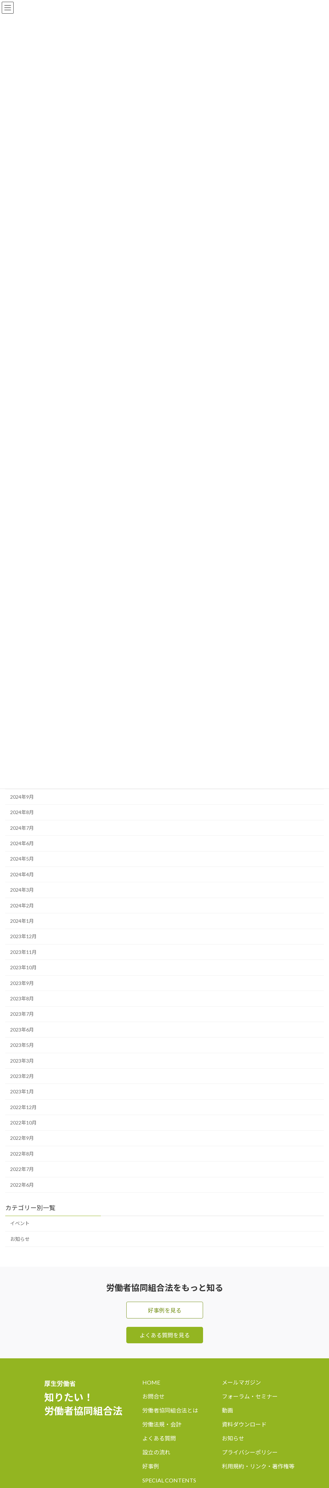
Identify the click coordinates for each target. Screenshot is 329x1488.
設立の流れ (156, 1452)
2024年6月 (22, 843)
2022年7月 (22, 1169)
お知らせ (20, 1239)
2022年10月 (23, 1123)
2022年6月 (22, 1185)
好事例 (150, 1466)
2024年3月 (22, 890)
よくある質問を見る (165, 1335)
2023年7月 (22, 1014)
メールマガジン (241, 1382)
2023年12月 (23, 937)
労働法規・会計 (161, 1424)
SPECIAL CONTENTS (169, 1480)
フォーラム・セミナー (250, 1396)
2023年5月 (22, 1045)
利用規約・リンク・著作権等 (258, 1466)
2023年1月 (22, 1092)
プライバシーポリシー (250, 1452)
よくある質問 (159, 1438)
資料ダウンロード (244, 1424)
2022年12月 (23, 1107)
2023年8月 (22, 998)
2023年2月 (22, 1076)
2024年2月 (22, 905)
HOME (151, 1382)
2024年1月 (22, 921)
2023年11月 (23, 952)
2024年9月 (22, 797)
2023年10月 (23, 968)
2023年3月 (22, 1061)
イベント (20, 1224)
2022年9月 (22, 1138)
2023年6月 (22, 1030)
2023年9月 (22, 983)
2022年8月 (22, 1154)
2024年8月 (22, 812)
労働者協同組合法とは (170, 1410)
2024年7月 (22, 828)
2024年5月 (22, 859)
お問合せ (153, 1396)
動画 (227, 1410)
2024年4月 (22, 874)
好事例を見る (164, 1310)
